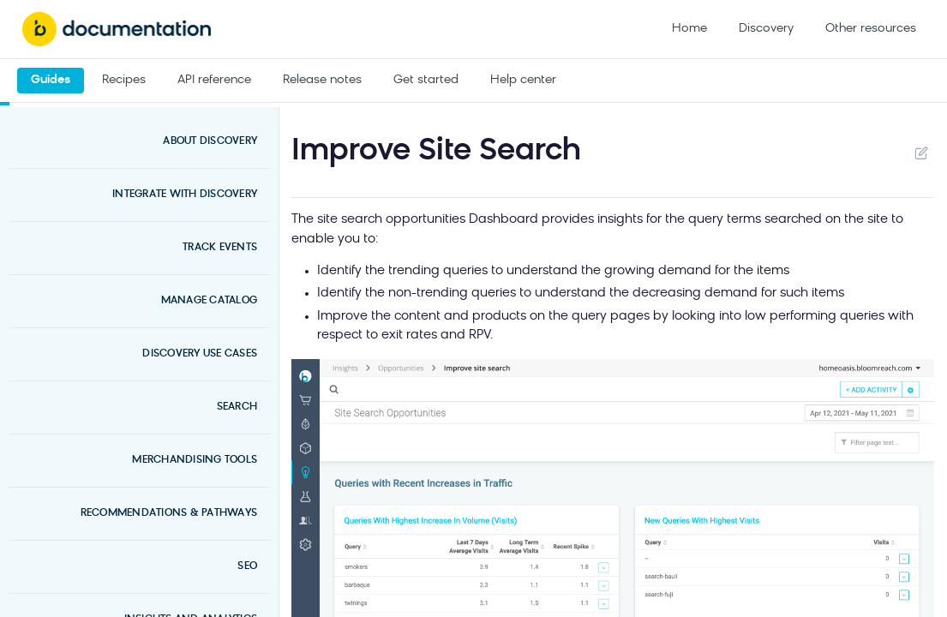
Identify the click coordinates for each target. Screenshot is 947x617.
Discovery (766, 28)
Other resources (870, 28)
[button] (612, 525)
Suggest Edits (921, 152)
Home (689, 28)
